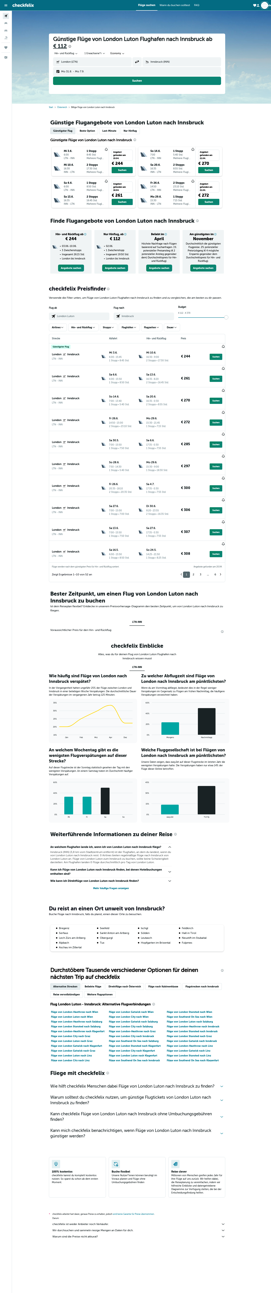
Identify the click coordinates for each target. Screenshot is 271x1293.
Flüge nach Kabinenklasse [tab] (168, 946)
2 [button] (198, 534)
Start (55, 107)
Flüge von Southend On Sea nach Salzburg (138, 1000)
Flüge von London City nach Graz (75, 995)
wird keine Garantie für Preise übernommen (137, 1174)
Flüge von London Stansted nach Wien (194, 971)
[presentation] (74, 46)
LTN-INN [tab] (141, 581)
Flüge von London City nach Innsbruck (135, 995)
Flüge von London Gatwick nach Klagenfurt (81, 1005)
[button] (6, 5)
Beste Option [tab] (92, 130)
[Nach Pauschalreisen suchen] (5, 37)
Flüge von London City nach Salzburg (135, 986)
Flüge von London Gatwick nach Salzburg (137, 981)
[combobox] (71, 53)
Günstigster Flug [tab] (67, 130)
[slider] (231, 317)
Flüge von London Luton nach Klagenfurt (137, 1015)
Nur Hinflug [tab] (134, 130)
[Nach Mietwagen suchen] (5, 30)
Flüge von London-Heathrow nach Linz (194, 1005)
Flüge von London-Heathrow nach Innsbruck (197, 986)
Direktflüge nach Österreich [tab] (129, 946)
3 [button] (205, 534)
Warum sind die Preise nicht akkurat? (143, 1196)
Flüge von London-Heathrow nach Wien (79, 971)
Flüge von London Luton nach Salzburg (194, 981)
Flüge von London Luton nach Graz (76, 1000)
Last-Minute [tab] (114, 130)
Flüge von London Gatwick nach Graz (77, 1010)
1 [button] (191, 534)
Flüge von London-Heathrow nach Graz (136, 991)
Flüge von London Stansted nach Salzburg (80, 986)
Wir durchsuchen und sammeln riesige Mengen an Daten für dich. (143, 1190)
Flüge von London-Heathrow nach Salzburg (81, 981)
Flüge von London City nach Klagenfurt (136, 1010)
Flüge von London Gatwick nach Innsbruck (196, 1000)
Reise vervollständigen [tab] (71, 954)
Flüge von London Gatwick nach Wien (135, 971)
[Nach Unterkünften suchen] (5, 23)
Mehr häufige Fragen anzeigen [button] (115, 848)
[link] (75, 268)
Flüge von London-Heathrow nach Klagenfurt (82, 991)
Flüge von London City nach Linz (74, 1020)
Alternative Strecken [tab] (70, 946)
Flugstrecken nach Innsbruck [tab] (206, 946)
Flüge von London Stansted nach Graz (193, 995)
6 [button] (220, 534)
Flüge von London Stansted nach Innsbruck (196, 991)
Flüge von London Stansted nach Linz (193, 1015)
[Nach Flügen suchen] (5, 15)
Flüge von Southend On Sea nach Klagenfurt (197, 1020)
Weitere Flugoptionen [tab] (104, 954)
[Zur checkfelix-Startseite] (23, 5)
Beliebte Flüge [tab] (97, 946)
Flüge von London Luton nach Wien (76, 976)
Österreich (67, 107)
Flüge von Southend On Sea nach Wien (194, 976)
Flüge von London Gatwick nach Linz (193, 1010)
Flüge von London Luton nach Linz (75, 1015)
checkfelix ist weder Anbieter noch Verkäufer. (143, 1184)
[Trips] (5, 47)
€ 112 (64, 46)
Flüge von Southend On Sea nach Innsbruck (138, 1020)
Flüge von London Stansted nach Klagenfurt (139, 1005)
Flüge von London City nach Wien (133, 976)
